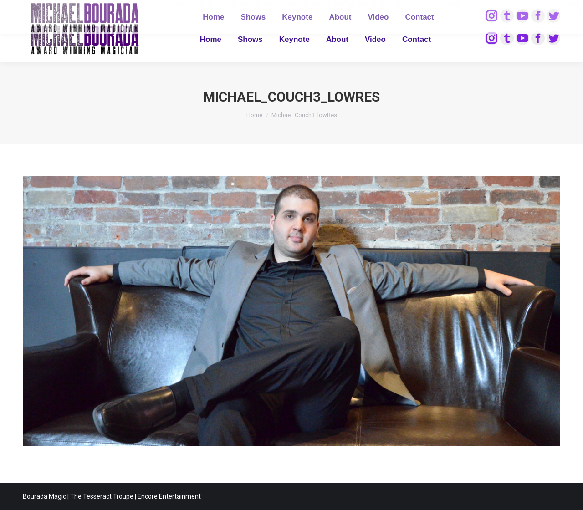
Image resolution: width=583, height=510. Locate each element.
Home (254, 115)
